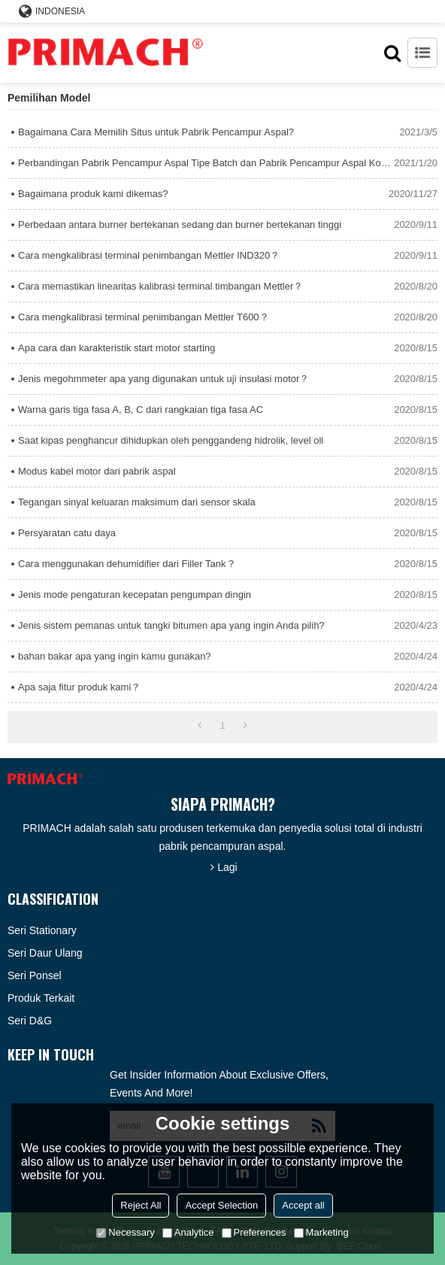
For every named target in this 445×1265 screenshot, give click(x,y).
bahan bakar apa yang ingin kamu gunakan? (114, 656)
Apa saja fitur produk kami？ (79, 687)
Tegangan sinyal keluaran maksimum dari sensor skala (137, 502)
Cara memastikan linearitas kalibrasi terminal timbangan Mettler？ (160, 286)
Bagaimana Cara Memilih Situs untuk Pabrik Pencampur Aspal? (156, 132)
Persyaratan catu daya (67, 532)
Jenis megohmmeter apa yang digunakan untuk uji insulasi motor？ (163, 378)
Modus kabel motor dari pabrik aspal (97, 471)
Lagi (227, 867)
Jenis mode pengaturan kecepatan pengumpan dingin (134, 594)
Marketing (321, 1232)
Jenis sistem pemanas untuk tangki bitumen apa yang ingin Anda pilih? (171, 625)
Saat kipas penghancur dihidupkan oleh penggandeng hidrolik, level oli (170, 440)
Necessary (125, 1232)
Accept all (303, 1205)
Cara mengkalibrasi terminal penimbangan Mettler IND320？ (149, 255)
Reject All (140, 1205)
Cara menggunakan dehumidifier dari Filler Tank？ (127, 563)
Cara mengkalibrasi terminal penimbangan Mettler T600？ (143, 317)
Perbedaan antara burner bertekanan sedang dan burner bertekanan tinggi (179, 224)
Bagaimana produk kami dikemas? (93, 193)
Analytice (188, 1232)
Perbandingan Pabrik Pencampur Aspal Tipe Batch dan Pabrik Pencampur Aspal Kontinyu (206, 162)
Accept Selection (221, 1205)
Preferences (254, 1232)
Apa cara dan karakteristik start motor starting (116, 347)
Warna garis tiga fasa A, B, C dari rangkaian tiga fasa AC (140, 409)
